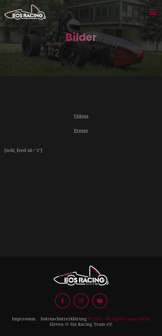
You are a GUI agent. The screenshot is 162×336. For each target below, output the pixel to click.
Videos (81, 116)
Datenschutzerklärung (63, 319)
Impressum (24, 319)
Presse (81, 130)
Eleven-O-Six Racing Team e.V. (81, 324)
